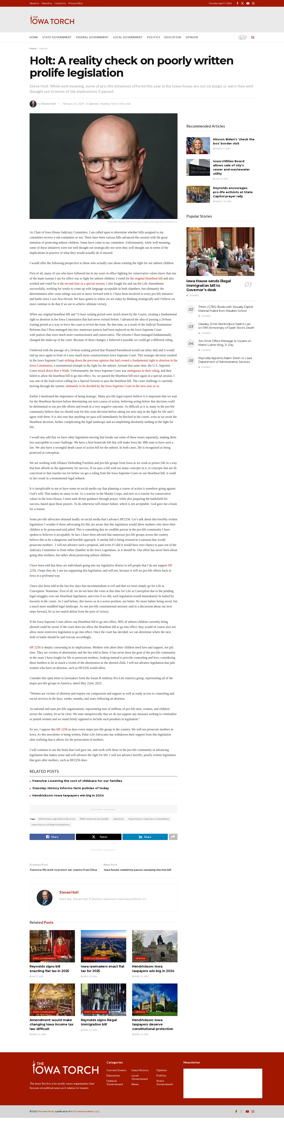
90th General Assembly (94, 818)
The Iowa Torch (46, 1118)
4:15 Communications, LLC (85, 1118)
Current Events (116, 1077)
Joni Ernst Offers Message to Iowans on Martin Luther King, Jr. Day (224, 343)
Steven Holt (48, 103)
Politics (153, 37)
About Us (34, 3)
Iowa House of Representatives (51, 824)
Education (172, 37)
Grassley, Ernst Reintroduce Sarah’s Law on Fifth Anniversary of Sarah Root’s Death (226, 326)
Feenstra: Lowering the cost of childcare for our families (77, 781)
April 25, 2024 (89, 983)
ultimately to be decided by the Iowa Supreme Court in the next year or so (112, 386)
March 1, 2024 (221, 148)
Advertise (47, 3)
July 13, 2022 (220, 178)
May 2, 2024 (36, 983)
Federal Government (92, 37)
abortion (118, 818)
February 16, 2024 (73, 103)
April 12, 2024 (89, 1037)
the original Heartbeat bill (146, 278)
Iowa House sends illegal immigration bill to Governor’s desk (208, 285)
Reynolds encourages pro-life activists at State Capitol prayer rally (233, 192)
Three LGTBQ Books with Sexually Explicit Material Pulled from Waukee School (225, 309)
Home (34, 37)
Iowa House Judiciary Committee (148, 818)
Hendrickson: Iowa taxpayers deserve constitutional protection (152, 1031)
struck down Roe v (49, 370)
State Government (57, 37)
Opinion (192, 37)
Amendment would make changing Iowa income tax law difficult (51, 1031)
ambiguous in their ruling (143, 370)
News (135, 1091)
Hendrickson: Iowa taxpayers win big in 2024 (68, 795)
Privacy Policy (75, 3)
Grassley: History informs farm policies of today (70, 788)
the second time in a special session (82, 283)
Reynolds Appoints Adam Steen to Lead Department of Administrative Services (225, 360)
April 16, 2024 (38, 1041)
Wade (65, 370)
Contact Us (60, 3)
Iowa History (140, 1077)
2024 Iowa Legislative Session (56, 818)
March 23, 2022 (222, 201)
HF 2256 (35, 647)
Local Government (128, 37)
